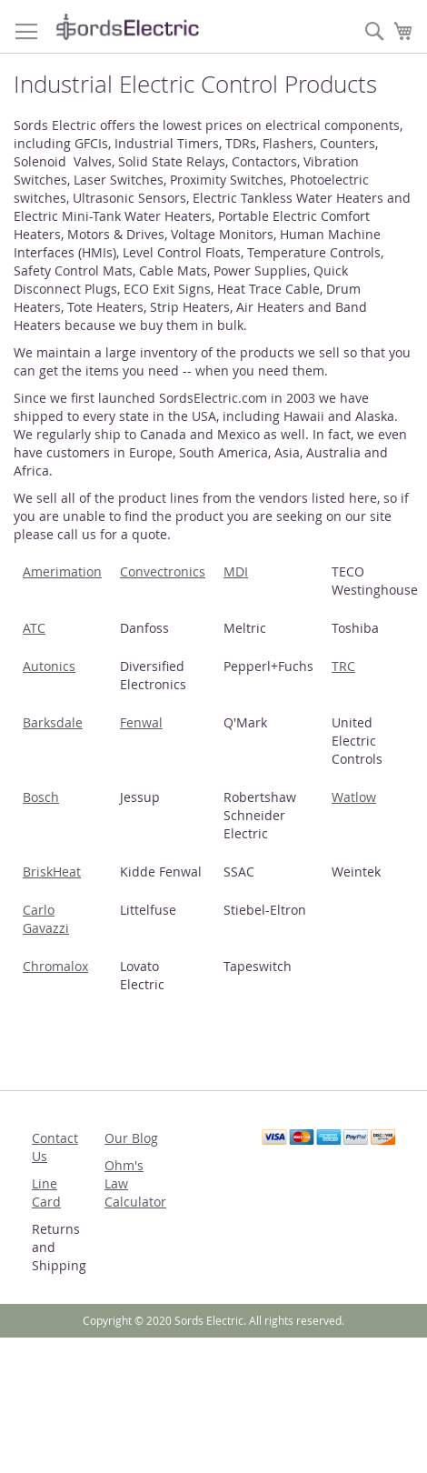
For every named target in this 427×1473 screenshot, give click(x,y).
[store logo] (127, 27)
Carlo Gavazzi (46, 919)
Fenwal (141, 722)
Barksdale (53, 722)
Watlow (354, 797)
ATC (34, 627)
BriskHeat (52, 871)
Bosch (41, 797)
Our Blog (131, 1138)
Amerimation (62, 571)
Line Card (46, 1192)
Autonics (49, 666)
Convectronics (162, 571)
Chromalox (55, 966)
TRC (343, 666)
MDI (235, 571)
